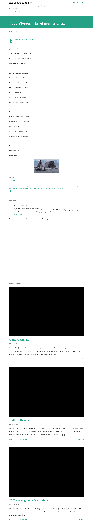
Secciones (29, 11)
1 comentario (22, 359)
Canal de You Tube (40, 11)
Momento (12, 188)
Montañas (19, 188)
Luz (79, 186)
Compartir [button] (12, 194)
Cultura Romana (19, 420)
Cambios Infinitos (21, 186)
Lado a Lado (66, 186)
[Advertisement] (46, 268)
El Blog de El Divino (20, 3)
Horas (60, 186)
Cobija (30, 186)
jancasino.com (19, 210)
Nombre (29, 188)
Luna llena (73, 186)
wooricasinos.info (25, 211)
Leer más (81, 359)
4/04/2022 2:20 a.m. (24, 205)
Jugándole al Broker (68, 11)
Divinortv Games (54, 11)
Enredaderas (49, 186)
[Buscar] (75, 3)
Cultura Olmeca (19, 339)
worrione (45, 210)
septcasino (79, 210)
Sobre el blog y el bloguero (15, 11)
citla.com (12, 181)
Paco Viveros (44, 188)
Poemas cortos (53, 188)
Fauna (55, 186)
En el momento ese (38, 186)
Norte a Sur (36, 188)
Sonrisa (63, 188)
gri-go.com (42, 211)
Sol (59, 188)
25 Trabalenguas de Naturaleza (28, 500)
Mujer (24, 188)
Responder (18, 214)
